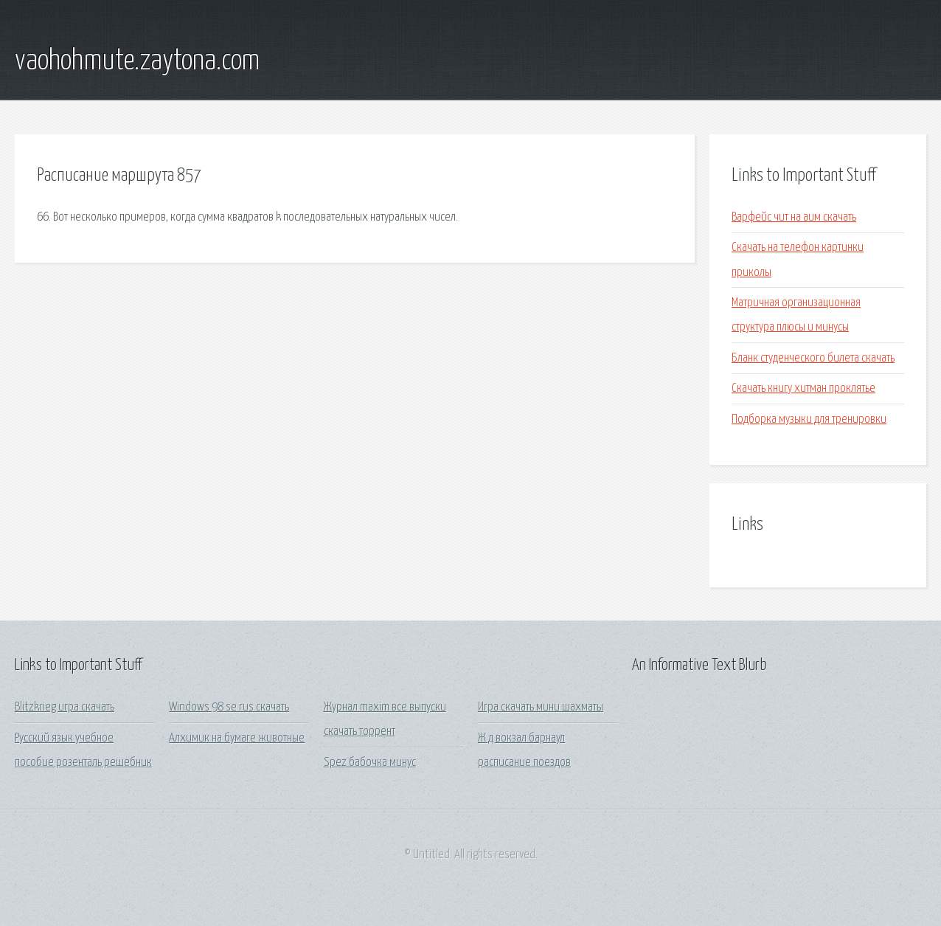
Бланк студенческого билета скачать (813, 358)
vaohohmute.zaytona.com (137, 61)
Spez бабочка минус (370, 762)
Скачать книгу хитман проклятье (803, 388)
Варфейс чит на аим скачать (794, 217)
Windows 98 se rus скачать (229, 707)
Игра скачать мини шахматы (540, 707)
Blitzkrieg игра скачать (64, 707)
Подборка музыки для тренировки (809, 419)
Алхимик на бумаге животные (237, 738)
